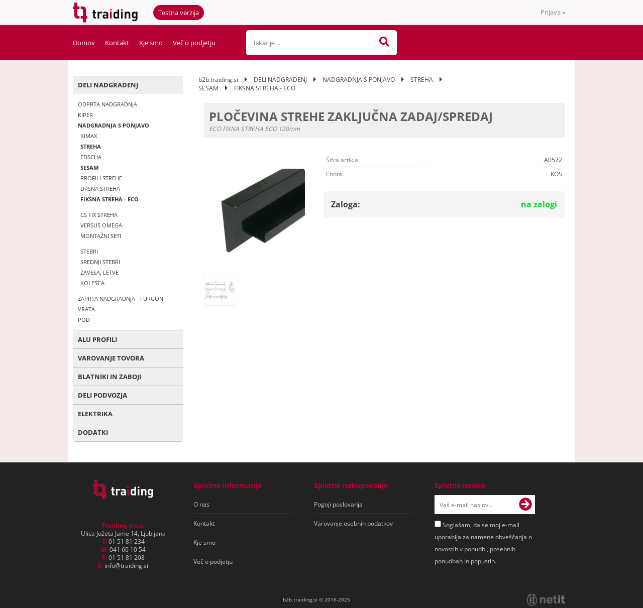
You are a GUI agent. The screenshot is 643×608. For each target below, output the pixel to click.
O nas (201, 504)
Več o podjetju (194, 42)
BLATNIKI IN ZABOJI (109, 376)
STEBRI (89, 251)
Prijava (553, 12)
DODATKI (93, 432)
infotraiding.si (126, 565)
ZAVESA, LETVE (99, 272)
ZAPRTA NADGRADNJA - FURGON (120, 298)
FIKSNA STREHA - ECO (109, 199)
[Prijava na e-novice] (525, 504)
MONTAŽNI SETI (100, 235)
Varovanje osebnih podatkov (353, 523)
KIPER (85, 114)
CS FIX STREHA (99, 214)
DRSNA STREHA (100, 188)
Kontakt (117, 42)
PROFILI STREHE (101, 178)
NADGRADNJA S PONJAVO (113, 125)
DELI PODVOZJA (102, 395)
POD (84, 319)
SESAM (89, 167)
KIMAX (88, 136)
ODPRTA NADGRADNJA (107, 104)
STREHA (90, 146)
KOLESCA (92, 283)
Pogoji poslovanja (338, 504)
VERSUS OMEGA (101, 225)
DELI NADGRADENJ (108, 84)
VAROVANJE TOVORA (111, 357)
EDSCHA (90, 157)
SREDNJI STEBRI (100, 262)
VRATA (86, 309)
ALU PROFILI (97, 339)
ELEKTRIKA (95, 413)
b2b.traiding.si (218, 79)
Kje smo (151, 42)
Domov (84, 42)
